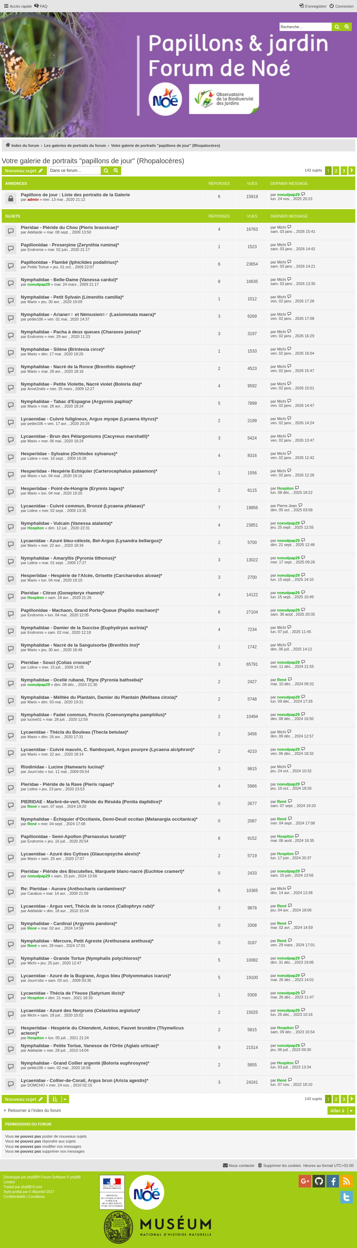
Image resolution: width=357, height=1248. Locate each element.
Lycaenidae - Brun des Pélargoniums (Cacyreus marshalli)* (85, 436)
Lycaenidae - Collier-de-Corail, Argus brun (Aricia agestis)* (84, 1080)
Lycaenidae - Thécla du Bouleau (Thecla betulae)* (74, 732)
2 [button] (336, 170)
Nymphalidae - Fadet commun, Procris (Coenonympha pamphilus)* (93, 714)
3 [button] (344, 170)
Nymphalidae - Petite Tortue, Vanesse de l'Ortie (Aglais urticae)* (90, 1045)
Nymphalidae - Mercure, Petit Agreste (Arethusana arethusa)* (87, 940)
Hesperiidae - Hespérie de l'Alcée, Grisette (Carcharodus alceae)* (91, 575)
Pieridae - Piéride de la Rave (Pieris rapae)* (67, 784)
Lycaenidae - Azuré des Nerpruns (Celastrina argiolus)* (80, 1010)
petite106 (35, 319)
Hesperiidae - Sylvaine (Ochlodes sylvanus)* (69, 453)
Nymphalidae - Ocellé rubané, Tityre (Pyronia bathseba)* (82, 679)
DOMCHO (36, 1085)
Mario (32, 302)
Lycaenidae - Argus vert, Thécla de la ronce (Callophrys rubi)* (88, 906)
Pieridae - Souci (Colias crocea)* (56, 662)
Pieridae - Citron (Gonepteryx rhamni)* (62, 592)
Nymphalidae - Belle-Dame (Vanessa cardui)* (69, 279)
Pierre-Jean (287, 506)
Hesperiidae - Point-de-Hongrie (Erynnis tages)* (72, 488)
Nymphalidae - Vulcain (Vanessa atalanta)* (67, 523)
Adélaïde (34, 232)
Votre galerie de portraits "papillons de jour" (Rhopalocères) (93, 161)
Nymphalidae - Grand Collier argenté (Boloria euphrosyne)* (85, 1063)
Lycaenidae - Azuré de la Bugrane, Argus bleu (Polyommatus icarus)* (96, 975)
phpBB (32, 1177)
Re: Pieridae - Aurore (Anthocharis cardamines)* (73, 888)
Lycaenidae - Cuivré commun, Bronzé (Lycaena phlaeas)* (83, 505)
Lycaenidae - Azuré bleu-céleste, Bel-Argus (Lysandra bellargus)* (91, 540)
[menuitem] (41, 6)
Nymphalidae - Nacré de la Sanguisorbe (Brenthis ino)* (80, 645)
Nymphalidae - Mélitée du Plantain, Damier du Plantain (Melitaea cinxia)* (99, 697)
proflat (17, 1192)
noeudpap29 (288, 194)
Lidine (32, 458)
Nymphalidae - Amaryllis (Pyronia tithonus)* (68, 558)
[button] (351, 170)
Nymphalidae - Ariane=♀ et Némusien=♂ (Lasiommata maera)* (88, 314)
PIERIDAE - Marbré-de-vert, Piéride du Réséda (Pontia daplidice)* (91, 801)
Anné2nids (36, 389)
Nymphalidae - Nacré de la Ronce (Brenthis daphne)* (78, 366)
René (282, 680)
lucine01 (34, 719)
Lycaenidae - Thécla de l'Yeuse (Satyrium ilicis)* (73, 993)
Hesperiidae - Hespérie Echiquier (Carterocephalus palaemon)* (89, 471)
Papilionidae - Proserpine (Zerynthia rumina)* (70, 244)
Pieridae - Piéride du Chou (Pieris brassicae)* (70, 227)
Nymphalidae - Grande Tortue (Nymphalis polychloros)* (81, 958)
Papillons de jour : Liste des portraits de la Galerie (75, 194)
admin (33, 199)
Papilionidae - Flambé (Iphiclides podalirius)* (69, 262)
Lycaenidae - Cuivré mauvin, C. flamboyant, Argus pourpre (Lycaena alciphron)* (107, 749)
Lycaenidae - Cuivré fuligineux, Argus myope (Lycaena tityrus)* (89, 418)
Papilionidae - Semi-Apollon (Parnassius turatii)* (73, 836)
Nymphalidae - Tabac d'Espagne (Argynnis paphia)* (77, 401)
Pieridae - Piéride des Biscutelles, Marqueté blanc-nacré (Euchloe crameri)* (102, 871)
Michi (281, 227)
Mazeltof (38, 1192)
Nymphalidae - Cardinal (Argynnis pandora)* (69, 923)
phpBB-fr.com (31, 1187)
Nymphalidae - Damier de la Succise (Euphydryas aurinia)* (84, 627)
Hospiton (285, 488)
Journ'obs (35, 771)
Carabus (34, 893)
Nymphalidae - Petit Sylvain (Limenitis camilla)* (72, 297)
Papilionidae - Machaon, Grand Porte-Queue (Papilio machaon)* (90, 610)
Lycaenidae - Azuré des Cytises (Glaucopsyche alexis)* (80, 853)
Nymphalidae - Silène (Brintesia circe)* (63, 349)
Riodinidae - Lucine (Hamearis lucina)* (62, 766)
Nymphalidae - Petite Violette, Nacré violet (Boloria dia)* (81, 384)
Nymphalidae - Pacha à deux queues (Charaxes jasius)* (81, 331)
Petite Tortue (38, 267)
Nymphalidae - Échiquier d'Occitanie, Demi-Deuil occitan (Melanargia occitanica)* (109, 819)
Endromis (35, 249)
